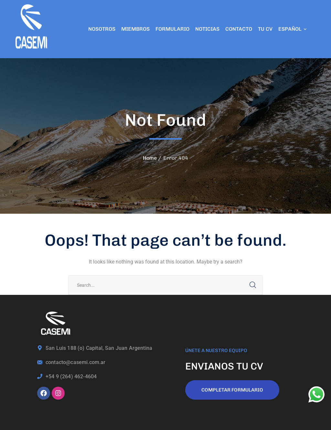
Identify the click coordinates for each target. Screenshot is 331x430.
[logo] (32, 29)
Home (150, 158)
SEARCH (252, 285)
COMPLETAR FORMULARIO (232, 390)
